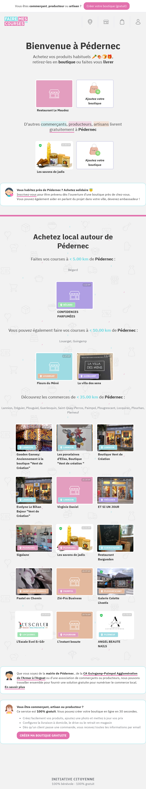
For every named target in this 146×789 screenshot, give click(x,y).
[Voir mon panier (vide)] (122, 21)
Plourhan (137, 408)
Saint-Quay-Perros (70, 408)
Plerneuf (73, 412)
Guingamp (80, 341)
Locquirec (123, 408)
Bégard (73, 270)
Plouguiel (32, 408)
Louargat (65, 341)
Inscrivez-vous (27, 194)
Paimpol (90, 408)
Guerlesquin (48, 408)
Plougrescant (106, 408)
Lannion (7, 408)
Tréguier (19, 408)
